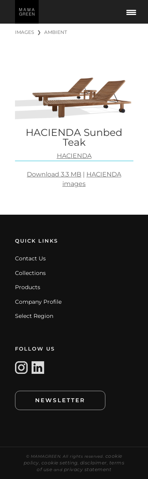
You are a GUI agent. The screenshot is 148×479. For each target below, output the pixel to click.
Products (27, 287)
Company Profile (38, 301)
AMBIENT (55, 32)
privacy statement (88, 469)
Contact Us (30, 258)
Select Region (34, 315)
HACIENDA (74, 156)
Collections (30, 273)
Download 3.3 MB (54, 174)
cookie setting (59, 463)
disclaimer (93, 463)
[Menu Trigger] (131, 12)
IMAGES (24, 32)
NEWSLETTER (60, 400)
